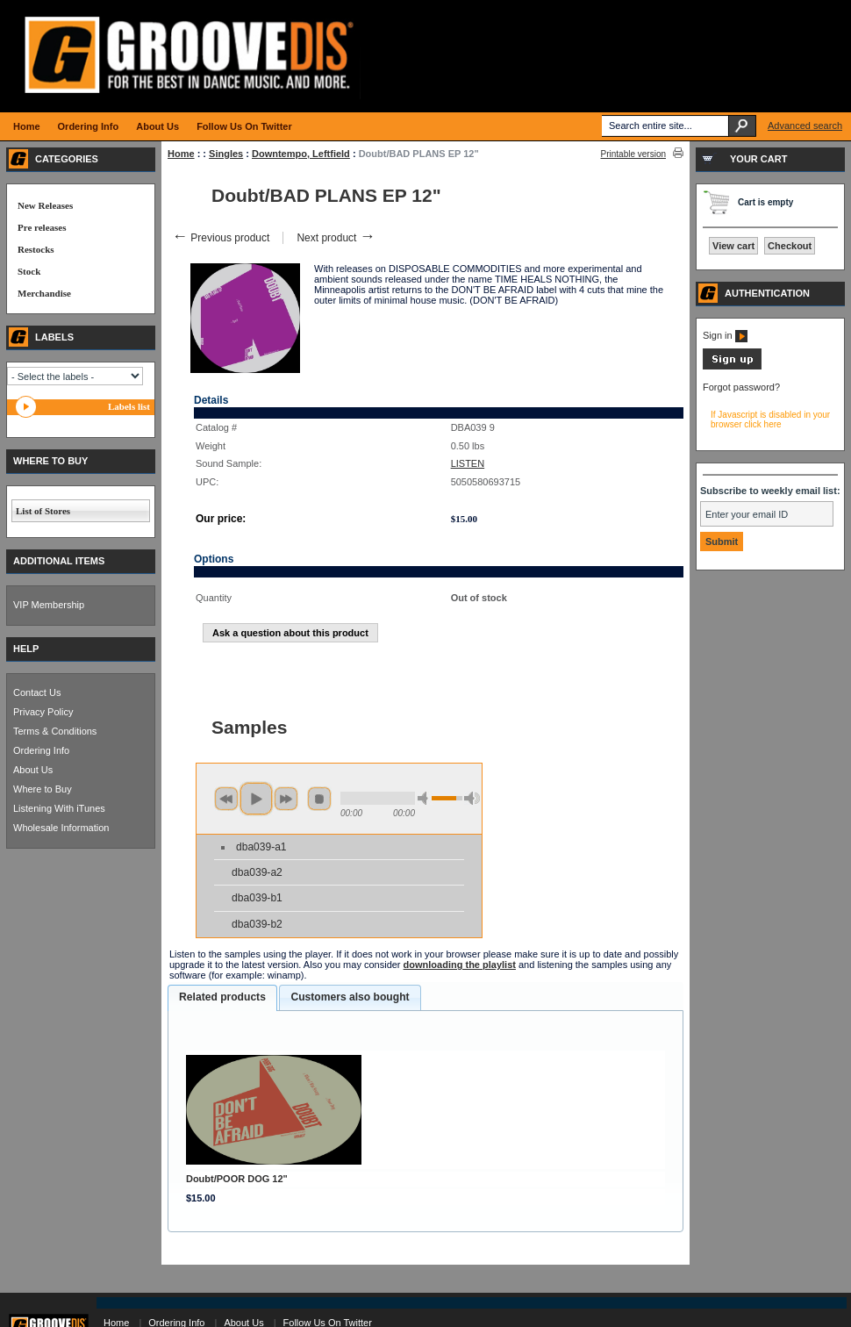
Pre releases (42, 227)
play (256, 798)
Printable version (633, 154)
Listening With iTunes (59, 808)
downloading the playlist (460, 964)
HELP (26, 648)
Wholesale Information (61, 827)
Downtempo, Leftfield (301, 153)
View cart (733, 245)
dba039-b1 (257, 898)
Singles (226, 153)
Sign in (725, 335)
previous (226, 798)
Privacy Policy (43, 712)
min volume (425, 798)
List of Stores (43, 511)
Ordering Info (41, 750)
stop (319, 798)
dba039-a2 (257, 872)
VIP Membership (48, 604)
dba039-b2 (257, 924)
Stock (29, 271)
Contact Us (37, 692)
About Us (33, 769)
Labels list (129, 406)
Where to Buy (42, 789)
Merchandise (44, 293)
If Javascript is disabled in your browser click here (770, 419)
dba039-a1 (261, 847)
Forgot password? (741, 387)
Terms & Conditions (55, 731)
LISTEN (468, 463)
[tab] (222, 998)
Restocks (36, 249)
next (286, 798)
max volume (472, 798)
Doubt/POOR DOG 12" (237, 1178)
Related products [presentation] (222, 997)
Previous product (220, 238)
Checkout (790, 245)
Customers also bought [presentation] (349, 997)
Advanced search (805, 125)
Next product (336, 238)
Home (181, 153)
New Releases (45, 205)
